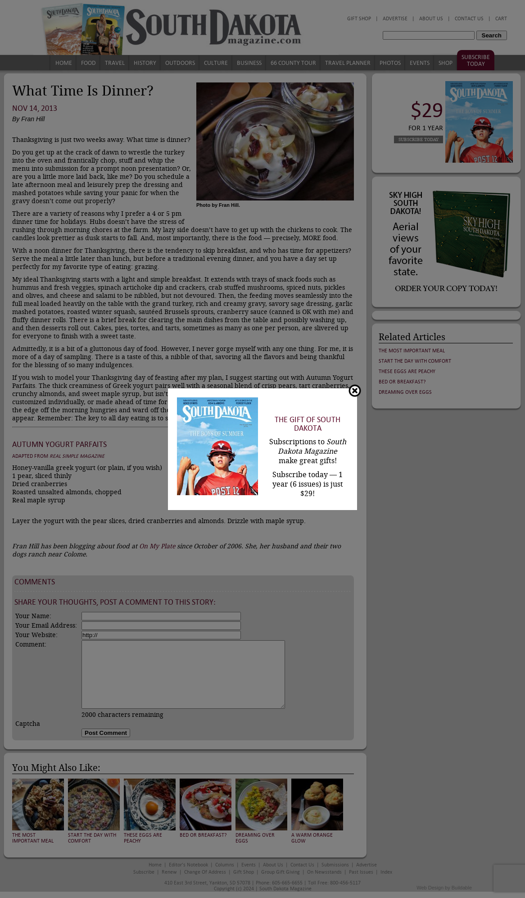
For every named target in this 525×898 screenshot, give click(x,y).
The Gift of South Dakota (307, 424)
